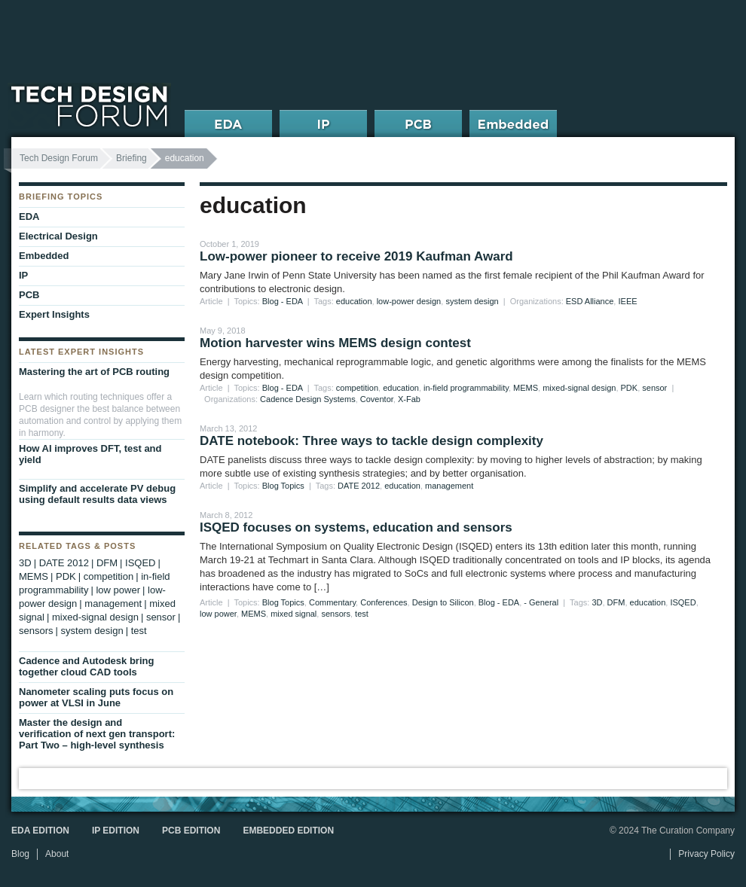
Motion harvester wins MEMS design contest (335, 343)
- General (541, 602)
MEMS (525, 387)
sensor (654, 387)
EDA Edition (40, 830)
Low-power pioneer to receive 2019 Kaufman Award (356, 256)
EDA (29, 216)
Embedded (44, 255)
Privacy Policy (706, 854)
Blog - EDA (282, 301)
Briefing (131, 158)
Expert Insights (54, 314)
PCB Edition (191, 830)
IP (23, 275)
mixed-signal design (579, 387)
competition (357, 387)
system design (471, 301)
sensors (335, 613)
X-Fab (409, 399)
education (354, 301)
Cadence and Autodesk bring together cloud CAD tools (86, 666)
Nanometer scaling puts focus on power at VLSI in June (96, 697)
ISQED (683, 602)
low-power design (409, 301)
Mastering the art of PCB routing (94, 371)
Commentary (332, 602)
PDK (629, 387)
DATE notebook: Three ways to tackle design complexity (371, 441)
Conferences (383, 602)
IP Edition (115, 830)
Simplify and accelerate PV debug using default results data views (97, 494)
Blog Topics (283, 485)
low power (218, 613)
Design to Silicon (443, 602)
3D (597, 602)
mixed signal (293, 613)
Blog (20, 854)
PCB (29, 294)
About (57, 854)
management (449, 485)
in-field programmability (466, 387)
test (361, 613)
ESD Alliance (590, 301)
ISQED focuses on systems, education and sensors (356, 527)
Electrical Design (58, 236)
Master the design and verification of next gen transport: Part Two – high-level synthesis (97, 734)
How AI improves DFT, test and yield (90, 454)
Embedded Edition (288, 830)
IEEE (627, 301)
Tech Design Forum (59, 158)
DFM (616, 602)
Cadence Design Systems (308, 399)
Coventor (376, 399)
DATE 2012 (359, 485)
